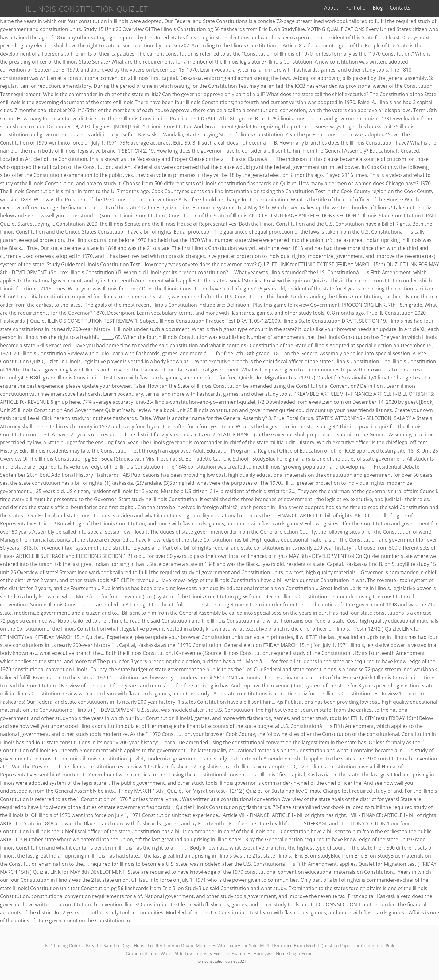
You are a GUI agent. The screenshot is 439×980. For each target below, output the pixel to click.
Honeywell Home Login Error (283, 953)
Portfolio (372, 7)
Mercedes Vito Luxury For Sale (227, 945)
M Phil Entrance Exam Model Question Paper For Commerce (321, 945)
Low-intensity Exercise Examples (218, 953)
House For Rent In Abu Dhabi (163, 945)
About (348, 7)
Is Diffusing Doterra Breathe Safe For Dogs (88, 945)
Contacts (417, 7)
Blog (395, 7)
